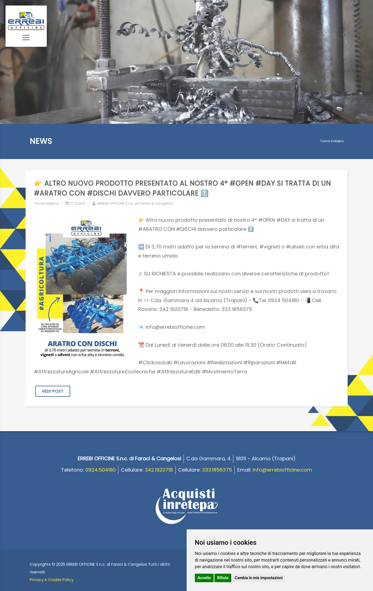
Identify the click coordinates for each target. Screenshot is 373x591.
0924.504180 (100, 469)
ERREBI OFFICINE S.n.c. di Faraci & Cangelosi (132, 203)
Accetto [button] (204, 578)
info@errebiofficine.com (282, 469)
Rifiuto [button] (223, 578)
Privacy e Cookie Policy (51, 579)
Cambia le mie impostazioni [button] (259, 578)
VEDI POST (53, 391)
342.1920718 (159, 469)
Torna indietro (332, 141)
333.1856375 (217, 469)
